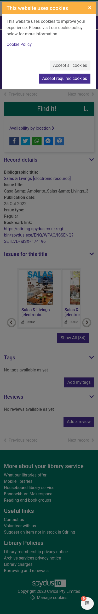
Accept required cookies (64, 78)
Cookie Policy (19, 44)
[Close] (90, 7)
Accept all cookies (70, 65)
